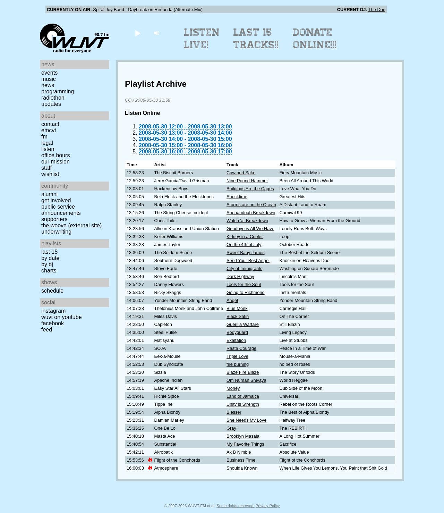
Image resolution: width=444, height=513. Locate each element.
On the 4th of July (244, 244)
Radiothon (53, 98)
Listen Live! (202, 38)
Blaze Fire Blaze (243, 372)
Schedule (52, 291)
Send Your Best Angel (248, 260)
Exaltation (236, 340)
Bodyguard (237, 332)
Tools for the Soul (244, 284)
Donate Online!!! (315, 38)
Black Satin (238, 316)
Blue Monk (237, 308)
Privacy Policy (268, 506)
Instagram (53, 311)
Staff (46, 168)
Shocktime (237, 196)
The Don (376, 9)
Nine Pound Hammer (247, 180)
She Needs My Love (246, 420)
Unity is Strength (243, 404)
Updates (51, 104)
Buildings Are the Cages (250, 188)
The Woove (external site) (71, 225)
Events (49, 73)
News (47, 85)
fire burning (238, 364)
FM (44, 137)
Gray (231, 428)
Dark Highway (240, 276)
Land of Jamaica (243, 396)
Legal (47, 143)
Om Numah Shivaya (246, 380)
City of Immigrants (244, 268)
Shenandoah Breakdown (251, 212)
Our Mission (55, 162)
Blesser (234, 412)
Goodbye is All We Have (250, 228)
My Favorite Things (245, 444)
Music (48, 79)
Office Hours (55, 155)
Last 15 (49, 252)
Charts (49, 271)
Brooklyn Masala (243, 436)
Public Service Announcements (61, 210)
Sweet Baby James (246, 252)
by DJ (47, 264)
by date (50, 258)
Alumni (49, 194)
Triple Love (237, 356)
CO (128, 100)
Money (233, 388)
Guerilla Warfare (243, 324)
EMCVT (48, 130)
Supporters (54, 219)
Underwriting (56, 232)
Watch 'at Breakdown (247, 220)
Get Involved (56, 200)
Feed (46, 330)
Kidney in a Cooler (245, 236)
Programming (57, 91)
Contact (50, 124)
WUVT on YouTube (61, 317)
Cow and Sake (241, 172)
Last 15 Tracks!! (256, 38)
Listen (47, 149)
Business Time (241, 460)
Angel (232, 300)
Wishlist (50, 174)
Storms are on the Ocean (251, 204)
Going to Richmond (246, 292)
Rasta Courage (241, 348)
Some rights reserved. (235, 506)
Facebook (52, 323)
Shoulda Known (242, 468)
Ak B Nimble (239, 452)
